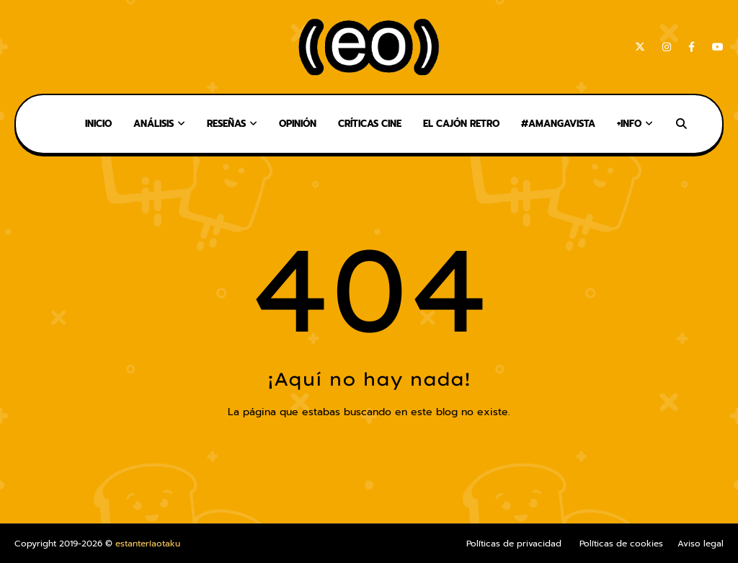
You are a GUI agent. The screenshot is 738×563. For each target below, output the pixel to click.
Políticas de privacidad (513, 543)
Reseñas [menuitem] (226, 123)
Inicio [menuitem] (98, 123)
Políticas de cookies (621, 543)
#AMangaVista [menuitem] (558, 123)
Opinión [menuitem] (297, 123)
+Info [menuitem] (629, 123)
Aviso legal (700, 543)
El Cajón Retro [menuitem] (461, 123)
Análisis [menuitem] (153, 123)
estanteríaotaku (147, 543)
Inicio (369, 442)
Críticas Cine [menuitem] (369, 123)
